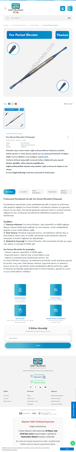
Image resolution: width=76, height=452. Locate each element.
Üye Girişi (6, 398)
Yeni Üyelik (6, 395)
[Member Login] (62, 8)
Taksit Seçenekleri (36, 192)
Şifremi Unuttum (7, 401)
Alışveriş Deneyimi (64, 192)
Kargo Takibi (30, 404)
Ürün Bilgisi (9, 192)
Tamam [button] (67, 449)
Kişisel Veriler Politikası (56, 404)
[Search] (38, 18)
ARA (69, 18)
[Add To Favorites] (68, 137)
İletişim (29, 395)
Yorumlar (24, 192)
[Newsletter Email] (38, 338)
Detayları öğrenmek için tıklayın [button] (9, 450)
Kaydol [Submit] (38, 345)
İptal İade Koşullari (55, 401)
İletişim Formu (30, 398)
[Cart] (69, 8)
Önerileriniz (52, 192)
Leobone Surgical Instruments (28, 145)
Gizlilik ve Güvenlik (55, 398)
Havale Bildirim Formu (32, 401)
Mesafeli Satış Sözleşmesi (57, 395)
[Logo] (15, 8)
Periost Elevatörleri (25, 143)
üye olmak (45, 154)
